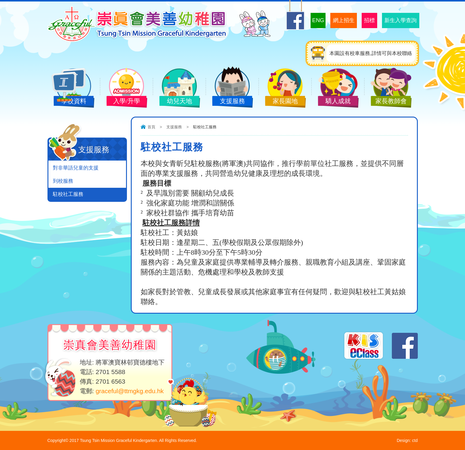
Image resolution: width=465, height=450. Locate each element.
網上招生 (335, 20)
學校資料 (69, 102)
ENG (307, 20)
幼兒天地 (175, 102)
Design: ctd (407, 440)
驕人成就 (333, 102)
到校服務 (63, 181)
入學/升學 (122, 102)
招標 (364, 20)
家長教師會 (386, 102)
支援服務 (228, 102)
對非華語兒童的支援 (76, 168)
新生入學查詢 (398, 20)
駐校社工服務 (68, 194)
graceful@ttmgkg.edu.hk (130, 391)
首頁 (151, 127)
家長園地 (281, 102)
